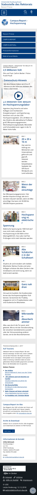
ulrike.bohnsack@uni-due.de (14, 457)
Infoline (18, 477)
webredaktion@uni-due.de (16, 490)
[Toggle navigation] (4, 12)
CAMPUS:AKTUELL (9, 45)
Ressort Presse (8, 34)
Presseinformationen (11, 51)
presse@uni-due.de (25, 413)
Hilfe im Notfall (10, 480)
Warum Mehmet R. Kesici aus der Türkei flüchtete (18, 372)
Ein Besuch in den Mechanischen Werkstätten (16, 387)
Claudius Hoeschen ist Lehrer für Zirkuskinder (17, 380)
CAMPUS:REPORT (9, 39)
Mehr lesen (7, 431)
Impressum (26, 480)
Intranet (7, 477)
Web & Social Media (10, 56)
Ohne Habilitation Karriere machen (16, 392)
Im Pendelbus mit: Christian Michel (17, 395)
